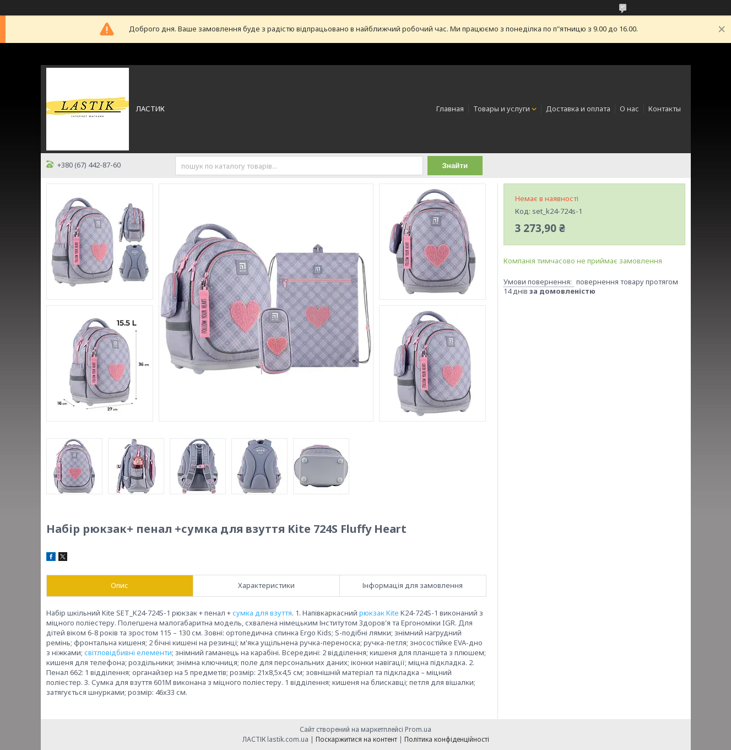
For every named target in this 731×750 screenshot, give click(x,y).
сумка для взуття (262, 613)
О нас (629, 109)
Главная (450, 109)
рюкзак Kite (379, 613)
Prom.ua (418, 729)
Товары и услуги (501, 109)
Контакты (664, 109)
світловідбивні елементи (128, 652)
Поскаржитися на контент (356, 739)
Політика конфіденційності (446, 739)
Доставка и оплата (578, 109)
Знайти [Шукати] (455, 165)
